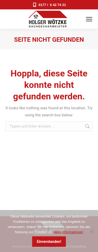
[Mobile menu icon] (89, 19)
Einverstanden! (49, 241)
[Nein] (91, 231)
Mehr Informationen (68, 232)
